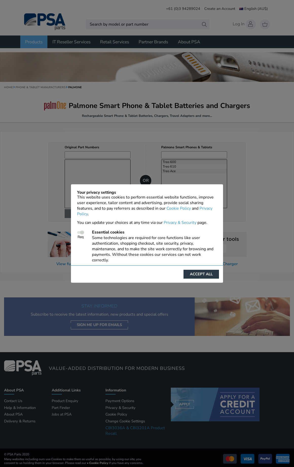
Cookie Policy (179, 208)
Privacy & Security (180, 222)
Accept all (201, 274)
